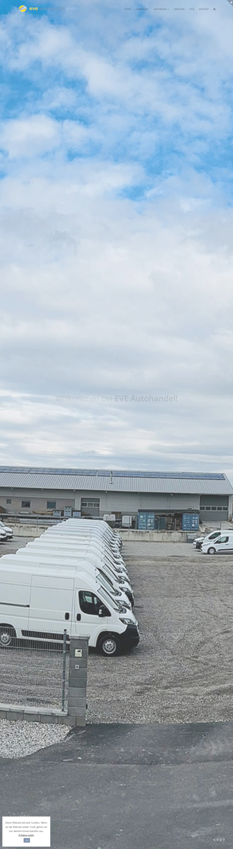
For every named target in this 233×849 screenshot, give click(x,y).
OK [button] (27, 840)
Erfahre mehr (26, 835)
